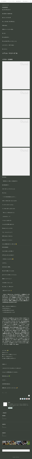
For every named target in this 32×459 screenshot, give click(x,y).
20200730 (3, 424)
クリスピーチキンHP (11, 1)
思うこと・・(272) (4, 392)
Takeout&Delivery (18, 1)
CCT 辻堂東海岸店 (3, 1)
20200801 (3, 415)
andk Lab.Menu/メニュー (26, 1)
